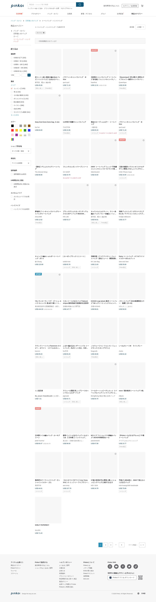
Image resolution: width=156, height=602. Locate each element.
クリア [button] (13, 85)
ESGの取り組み (88, 571)
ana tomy (66, 485)
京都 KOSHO (95, 306)
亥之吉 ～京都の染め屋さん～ (73, 440)
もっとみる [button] (15, 115)
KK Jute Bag (95, 261)
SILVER (37, 530)
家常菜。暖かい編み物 (43, 82)
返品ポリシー (63, 581)
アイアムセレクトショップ (128, 440)
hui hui (37, 127)
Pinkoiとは (86, 565)
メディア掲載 (87, 568)
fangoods (94, 351)
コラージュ (14, 573)
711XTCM (66, 127)
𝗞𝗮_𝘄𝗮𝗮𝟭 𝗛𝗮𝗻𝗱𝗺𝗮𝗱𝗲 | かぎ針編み (48, 396)
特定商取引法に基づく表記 (68, 579)
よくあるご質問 (64, 565)
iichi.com (86, 579)
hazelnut (94, 82)
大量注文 (62, 568)
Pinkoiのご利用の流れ (66, 587)
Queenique (123, 82)
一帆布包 (94, 127)
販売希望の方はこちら (111, 6)
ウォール (14, 571)
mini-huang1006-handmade (128, 485)
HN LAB (66, 217)
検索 (80, 4)
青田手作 (38, 485)
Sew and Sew (124, 261)
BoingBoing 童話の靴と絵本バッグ (103, 396)
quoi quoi (66, 82)
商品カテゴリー (16, 565)
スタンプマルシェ (66, 8)
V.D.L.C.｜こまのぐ (126, 306)
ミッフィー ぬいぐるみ (35, 8)
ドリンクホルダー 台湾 (51, 8)
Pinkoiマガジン (16, 568)
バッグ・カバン (16, 21)
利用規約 (62, 573)
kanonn (37, 351)
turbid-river (66, 261)
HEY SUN (94, 485)
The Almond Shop (41, 172)
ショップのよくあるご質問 (43, 568)
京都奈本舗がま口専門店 (71, 306)
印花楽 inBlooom (125, 217)
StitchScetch (95, 172)
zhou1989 (38, 217)
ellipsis (121, 396)
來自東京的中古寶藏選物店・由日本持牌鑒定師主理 (53, 306)
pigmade (66, 396)
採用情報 (86, 576)
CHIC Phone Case (125, 172)
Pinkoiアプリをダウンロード (122, 578)
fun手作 (65, 351)
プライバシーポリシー (66, 576)
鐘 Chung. (38, 261)
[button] (29, 75)
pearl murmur (39, 440)
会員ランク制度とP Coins (67, 584)
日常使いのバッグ (32, 21)
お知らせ (62, 571)
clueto (121, 351)
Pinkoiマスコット (89, 573)
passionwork (95, 440)
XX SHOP (66, 172)
